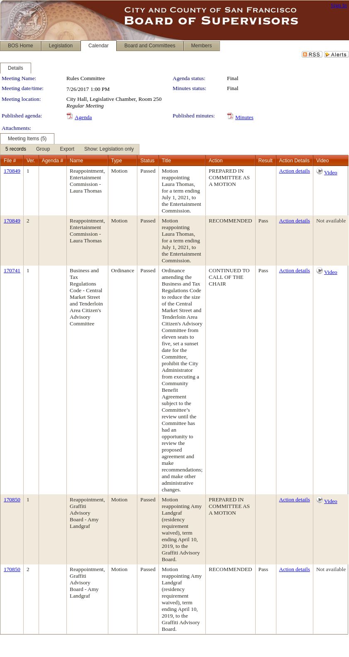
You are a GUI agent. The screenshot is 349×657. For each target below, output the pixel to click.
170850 (12, 499)
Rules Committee (85, 78)
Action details (294, 171)
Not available (331, 220)
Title (166, 161)
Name (76, 161)
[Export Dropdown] (67, 149)
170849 (12, 171)
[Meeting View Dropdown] (109, 149)
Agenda (83, 117)
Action (215, 161)
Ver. (31, 161)
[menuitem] (15, 149)
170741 (12, 270)
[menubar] (69, 149)
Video (330, 172)
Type (116, 161)
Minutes (244, 117)
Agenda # (52, 161)
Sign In (339, 5)
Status (147, 161)
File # (10, 161)
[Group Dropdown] (43, 149)
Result (266, 161)
